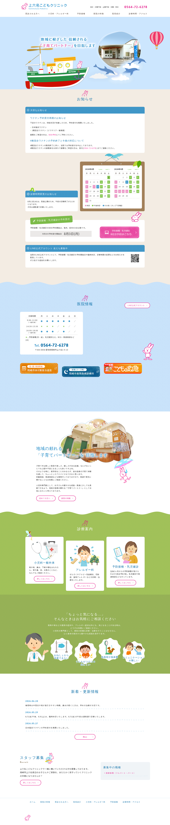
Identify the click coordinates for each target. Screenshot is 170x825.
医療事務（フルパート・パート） (121, 773)
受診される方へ (32, 14)
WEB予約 (52, 135)
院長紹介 (116, 14)
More (85, 737)
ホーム (33, 802)
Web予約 (160, 2)
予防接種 (81, 14)
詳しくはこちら (43, 579)
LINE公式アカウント (136, 305)
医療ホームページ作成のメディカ (134, 823)
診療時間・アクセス (138, 14)
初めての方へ (44, 498)
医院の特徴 (99, 14)
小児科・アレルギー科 (58, 14)
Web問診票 (144, 2)
